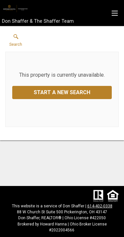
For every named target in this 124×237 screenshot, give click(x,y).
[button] (15, 42)
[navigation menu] (114, 13)
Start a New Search (62, 92)
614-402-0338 (99, 206)
